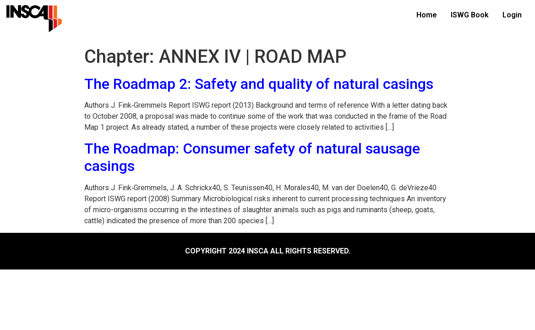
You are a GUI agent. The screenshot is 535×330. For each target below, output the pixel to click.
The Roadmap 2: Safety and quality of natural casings (258, 84)
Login (512, 15)
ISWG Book (470, 15)
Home (426, 15)
